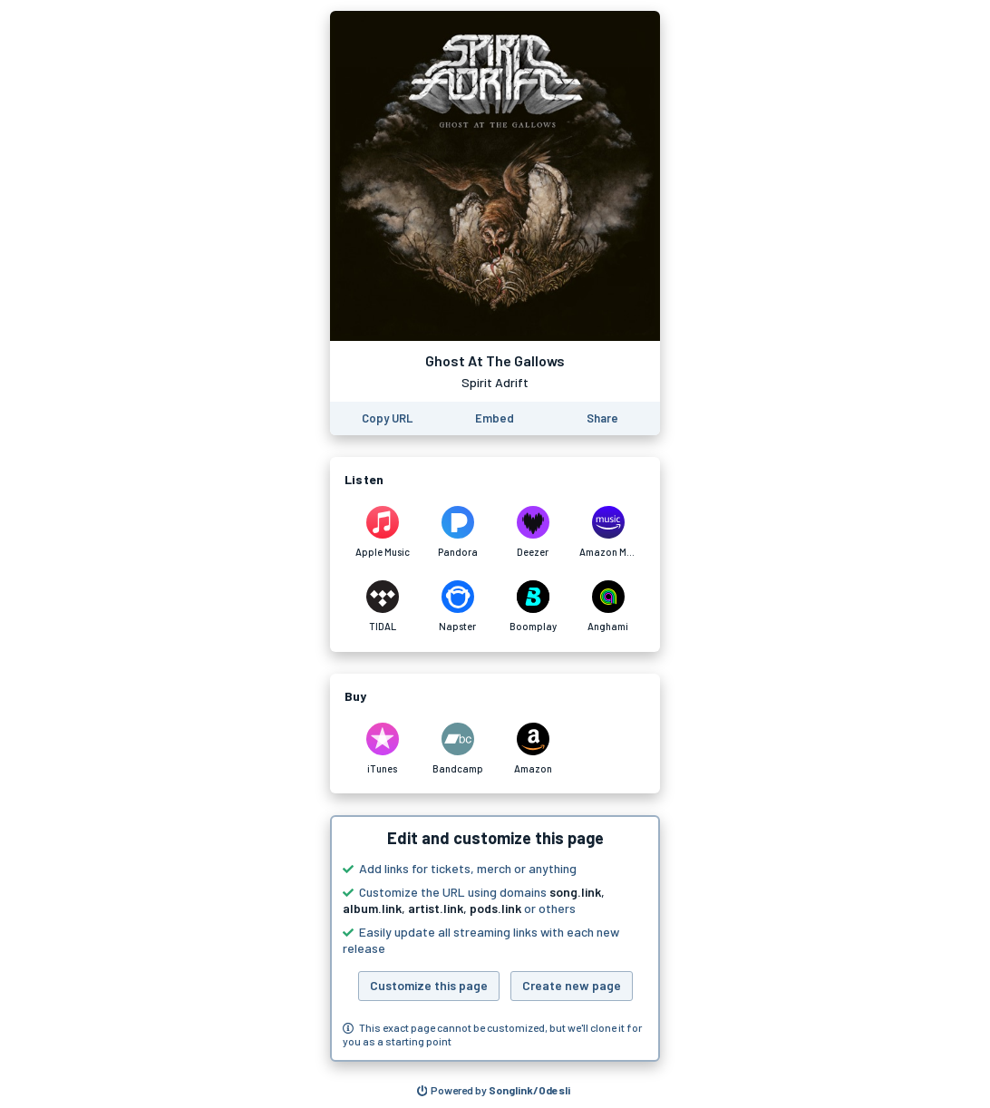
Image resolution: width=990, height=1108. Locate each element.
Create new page (571, 985)
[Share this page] (602, 418)
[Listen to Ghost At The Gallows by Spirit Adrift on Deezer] (532, 532)
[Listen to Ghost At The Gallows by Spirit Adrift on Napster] (457, 606)
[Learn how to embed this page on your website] (494, 418)
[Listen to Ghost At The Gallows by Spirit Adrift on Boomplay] (532, 606)
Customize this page (429, 985)
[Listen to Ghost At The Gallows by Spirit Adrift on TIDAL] (382, 606)
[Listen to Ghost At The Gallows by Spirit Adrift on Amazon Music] (607, 532)
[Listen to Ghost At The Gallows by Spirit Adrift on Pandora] (457, 532)
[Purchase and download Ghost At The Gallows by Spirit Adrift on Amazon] (532, 749)
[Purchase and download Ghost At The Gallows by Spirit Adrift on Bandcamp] (457, 749)
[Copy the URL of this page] (387, 418)
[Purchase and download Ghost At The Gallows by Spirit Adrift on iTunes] (382, 749)
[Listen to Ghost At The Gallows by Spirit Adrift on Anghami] (607, 606)
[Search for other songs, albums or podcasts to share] (494, 1091)
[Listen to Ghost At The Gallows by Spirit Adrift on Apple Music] (382, 532)
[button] (495, 938)
